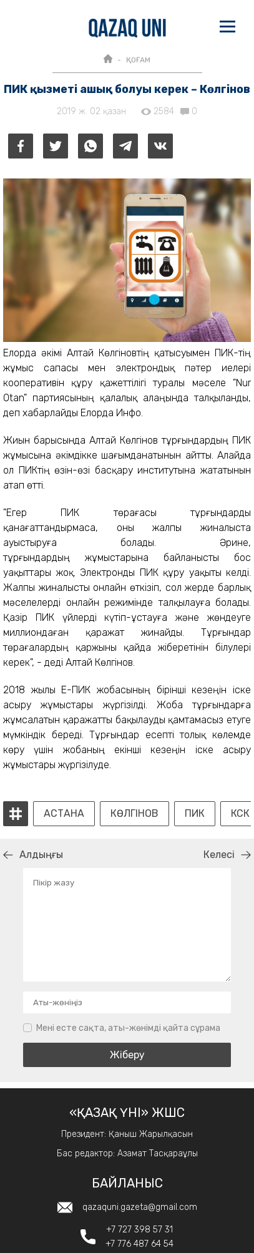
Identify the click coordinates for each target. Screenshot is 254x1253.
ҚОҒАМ (138, 60)
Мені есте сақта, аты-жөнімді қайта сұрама (128, 1028)
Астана (64, 813)
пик (195, 813)
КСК (240, 813)
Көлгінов (134, 813)
